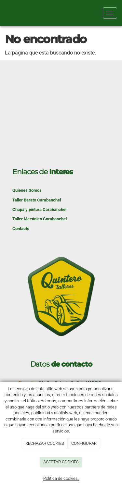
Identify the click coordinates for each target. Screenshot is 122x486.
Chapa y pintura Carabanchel (39, 209)
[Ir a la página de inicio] (3, 13)
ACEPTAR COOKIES (61, 461)
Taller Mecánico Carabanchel (39, 218)
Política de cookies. (61, 478)
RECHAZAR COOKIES (44, 443)
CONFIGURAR (84, 443)
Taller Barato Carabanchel (36, 200)
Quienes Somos (27, 190)
